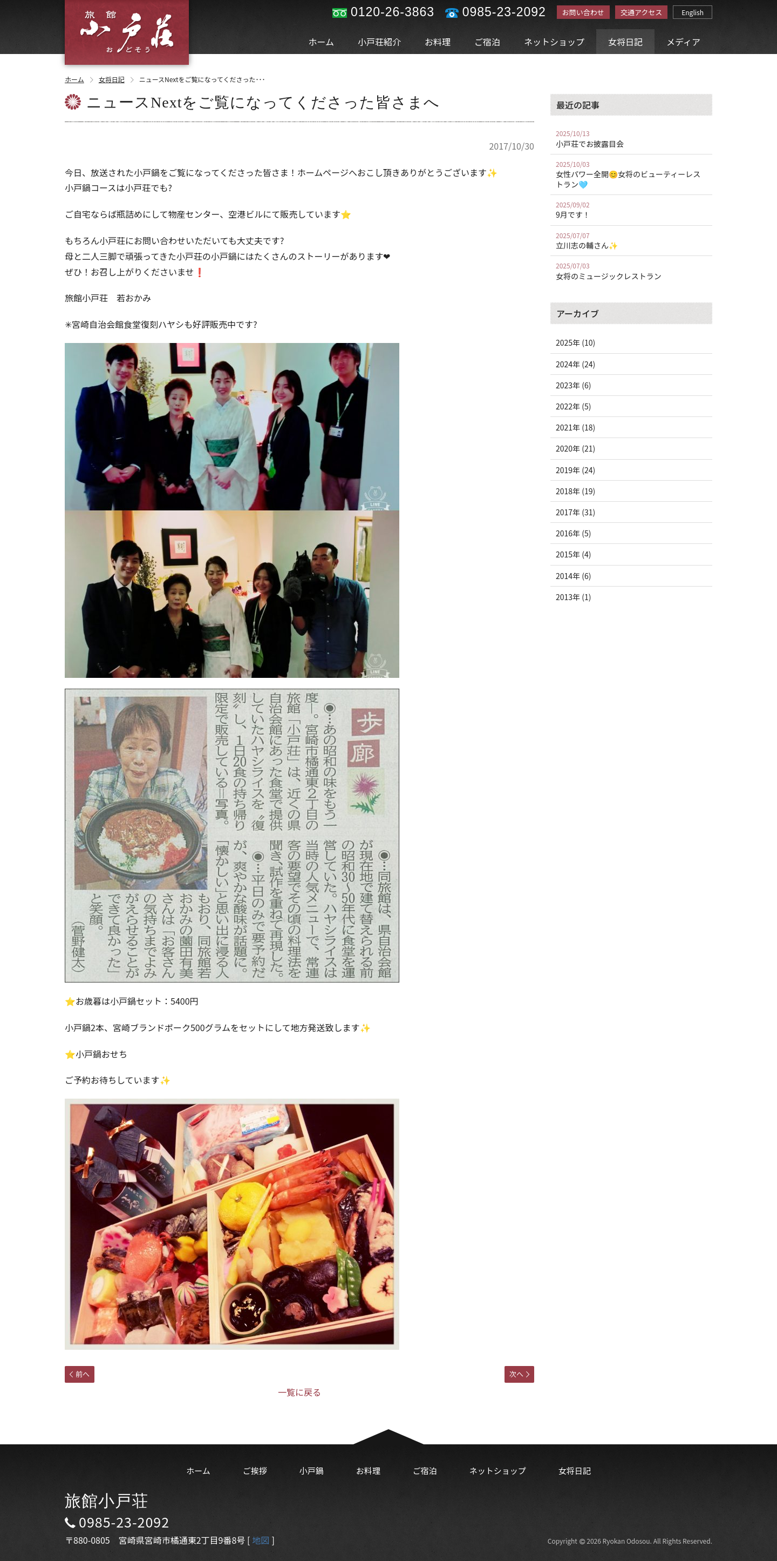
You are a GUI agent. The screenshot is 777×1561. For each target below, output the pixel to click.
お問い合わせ (583, 12)
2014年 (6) (573, 575)
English (692, 12)
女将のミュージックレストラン (631, 271)
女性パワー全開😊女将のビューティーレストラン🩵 (631, 174)
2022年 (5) (573, 406)
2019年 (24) (575, 470)
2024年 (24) (575, 364)
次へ (519, 1374)
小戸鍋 (311, 1470)
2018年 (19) (575, 491)
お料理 (438, 41)
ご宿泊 (487, 41)
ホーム (322, 41)
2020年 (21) (575, 448)
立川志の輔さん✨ (631, 241)
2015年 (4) (573, 554)
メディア (683, 41)
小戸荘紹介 (379, 41)
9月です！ (631, 210)
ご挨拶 (255, 1470)
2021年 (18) (575, 427)
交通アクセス (641, 12)
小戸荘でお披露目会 (631, 139)
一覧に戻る (299, 1391)
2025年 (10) (575, 342)
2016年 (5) (573, 533)
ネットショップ (554, 41)
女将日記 (625, 41)
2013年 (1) (573, 596)
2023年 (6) (573, 385)
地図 (260, 1539)
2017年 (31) (575, 512)
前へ (80, 1374)
